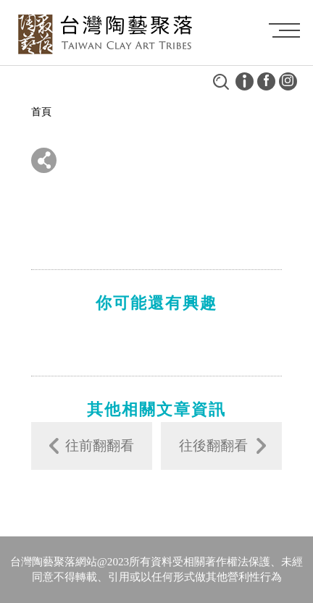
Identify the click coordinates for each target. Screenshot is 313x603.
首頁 (41, 111)
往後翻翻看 (213, 445)
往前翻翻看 (99, 445)
